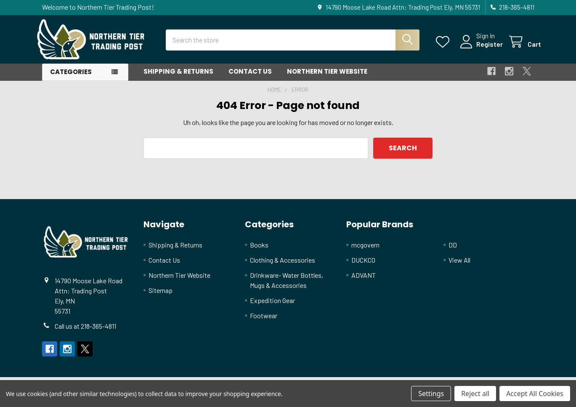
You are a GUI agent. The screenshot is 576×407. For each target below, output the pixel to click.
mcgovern (365, 250)
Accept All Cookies (534, 393)
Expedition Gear (272, 305)
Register (483, 47)
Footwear (263, 321)
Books (259, 250)
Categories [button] (71, 77)
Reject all (475, 393)
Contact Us (250, 76)
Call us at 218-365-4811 (85, 331)
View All (459, 265)
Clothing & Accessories (282, 265)
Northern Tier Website (327, 76)
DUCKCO (363, 265)
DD (453, 250)
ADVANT (363, 280)
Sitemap (161, 295)
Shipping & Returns (178, 76)
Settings (431, 393)
